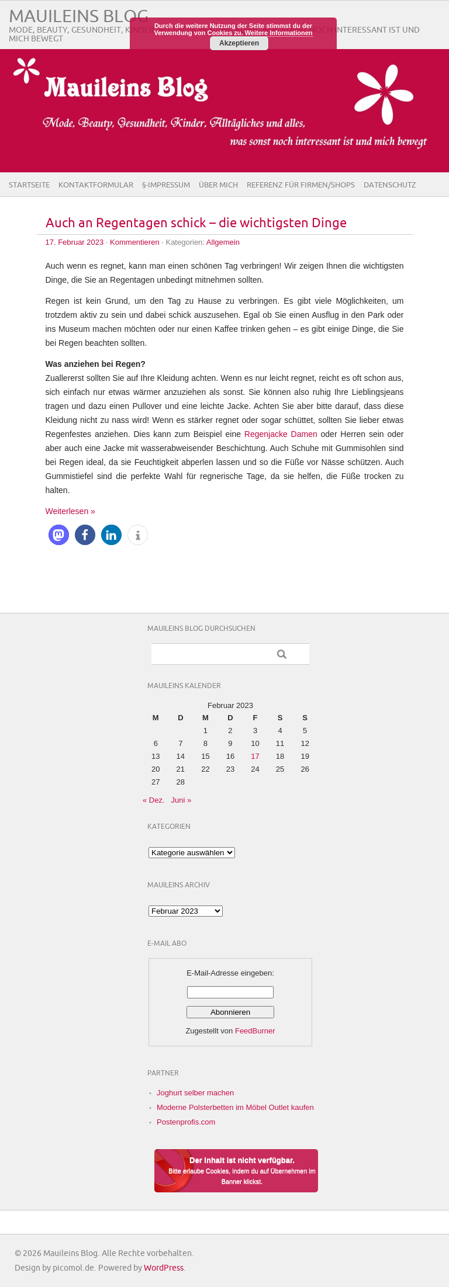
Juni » (181, 800)
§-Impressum (166, 185)
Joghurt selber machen (195, 1092)
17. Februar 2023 (75, 242)
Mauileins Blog (78, 17)
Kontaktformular (95, 185)
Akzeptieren (239, 43)
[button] (59, 535)
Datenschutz (390, 185)
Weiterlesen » (70, 511)
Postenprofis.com (186, 1122)
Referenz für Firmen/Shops (301, 185)
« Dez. (154, 800)
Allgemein (223, 242)
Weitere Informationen (279, 32)
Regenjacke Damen (280, 434)
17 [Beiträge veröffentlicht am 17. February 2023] (255, 756)
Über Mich (218, 185)
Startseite (29, 185)
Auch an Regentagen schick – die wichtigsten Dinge (196, 223)
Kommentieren (135, 242)
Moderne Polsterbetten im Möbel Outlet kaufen (235, 1107)
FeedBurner (255, 1030)
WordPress (164, 1268)
